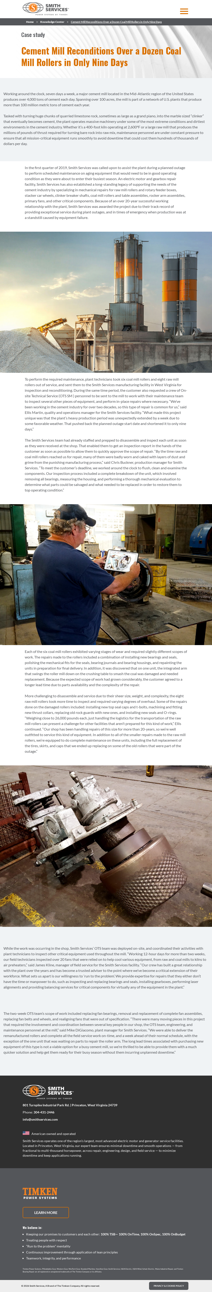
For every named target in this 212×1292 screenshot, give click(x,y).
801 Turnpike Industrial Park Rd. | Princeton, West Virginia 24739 (70, 1105)
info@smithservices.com (40, 1119)
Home (30, 22)
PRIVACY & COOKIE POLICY (169, 1285)
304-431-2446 (44, 1112)
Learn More (45, 1212)
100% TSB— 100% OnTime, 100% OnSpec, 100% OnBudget (143, 1234)
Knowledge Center (52, 22)
